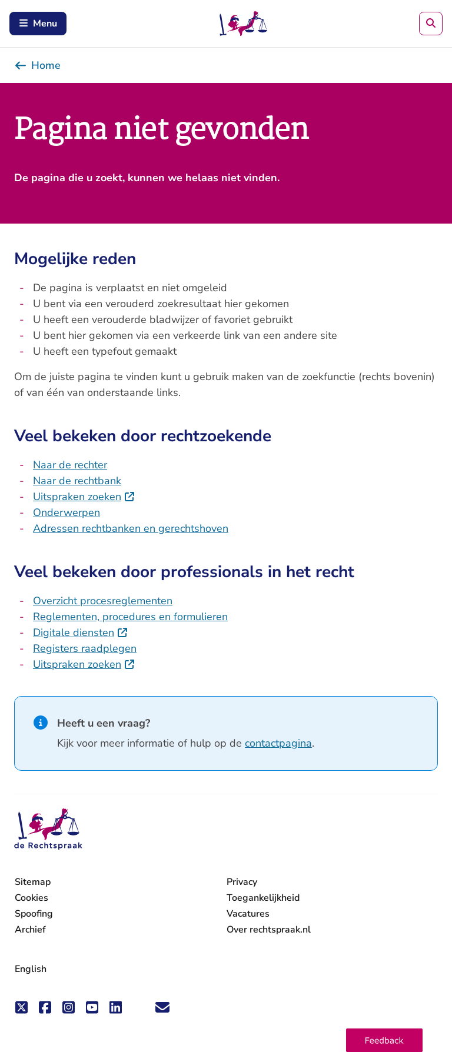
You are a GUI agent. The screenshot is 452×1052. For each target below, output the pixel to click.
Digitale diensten (80, 632)
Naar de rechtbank (77, 481)
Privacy (242, 881)
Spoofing (34, 913)
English (30, 969)
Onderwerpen (66, 512)
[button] (384, 1040)
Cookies (31, 897)
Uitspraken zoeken (84, 497)
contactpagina (278, 743)
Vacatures (248, 914)
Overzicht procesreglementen (102, 601)
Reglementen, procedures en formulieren (130, 617)
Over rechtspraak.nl (269, 929)
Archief (30, 929)
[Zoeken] (431, 23)
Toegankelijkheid (263, 897)
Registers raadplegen (85, 648)
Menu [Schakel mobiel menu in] (38, 23)
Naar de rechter (70, 465)
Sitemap (33, 881)
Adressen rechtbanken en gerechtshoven (130, 528)
